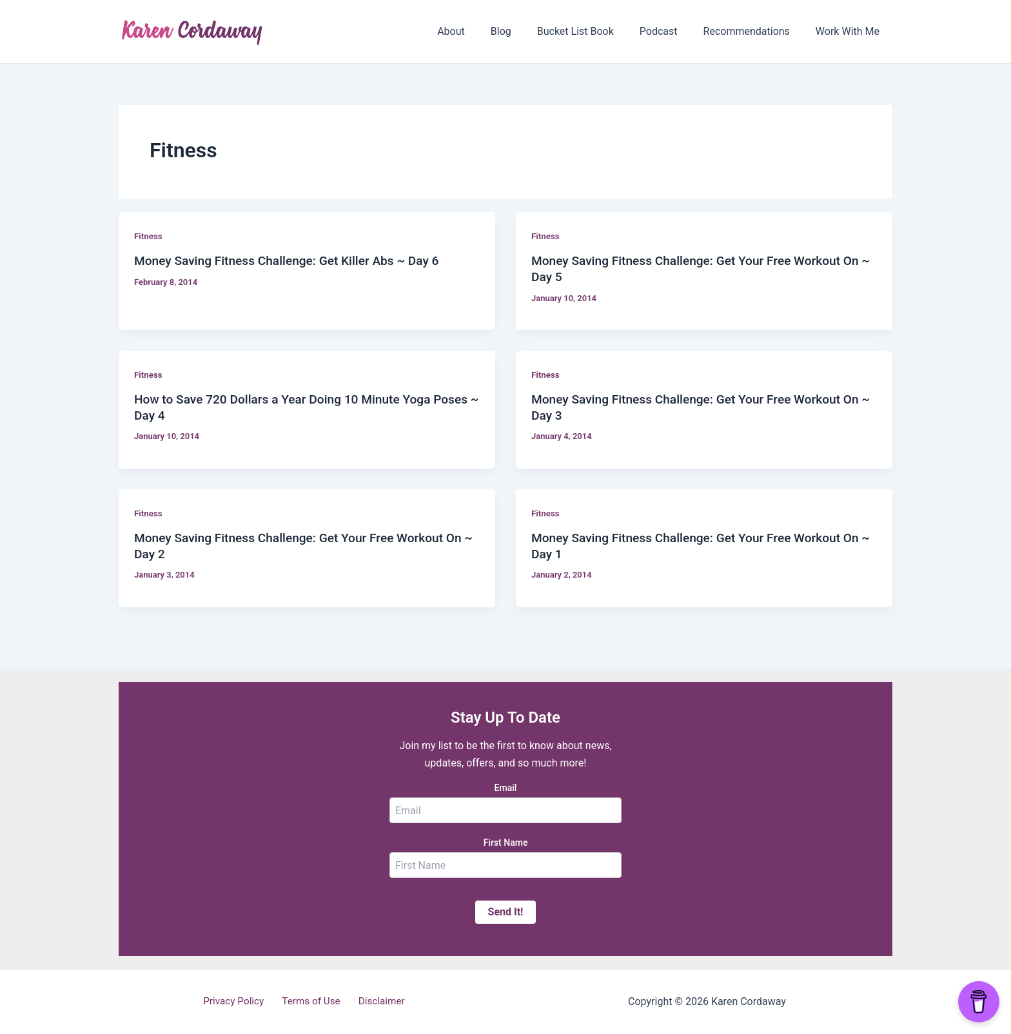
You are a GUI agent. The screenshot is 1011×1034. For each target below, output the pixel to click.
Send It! (506, 912)
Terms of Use (311, 1001)
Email (506, 788)
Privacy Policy (239, 1001)
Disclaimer (376, 1001)
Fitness (149, 236)
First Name (506, 842)
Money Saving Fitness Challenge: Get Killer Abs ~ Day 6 (293, 260)
